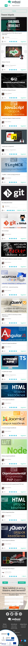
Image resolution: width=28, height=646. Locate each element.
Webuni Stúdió (14, 628)
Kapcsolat (4, 625)
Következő (21, 582)
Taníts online (14, 625)
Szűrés (14, 11)
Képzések (23, 627)
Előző (5, 582)
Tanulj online (23, 625)
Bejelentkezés (16, 5)
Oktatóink (4, 627)
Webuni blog (14, 627)
